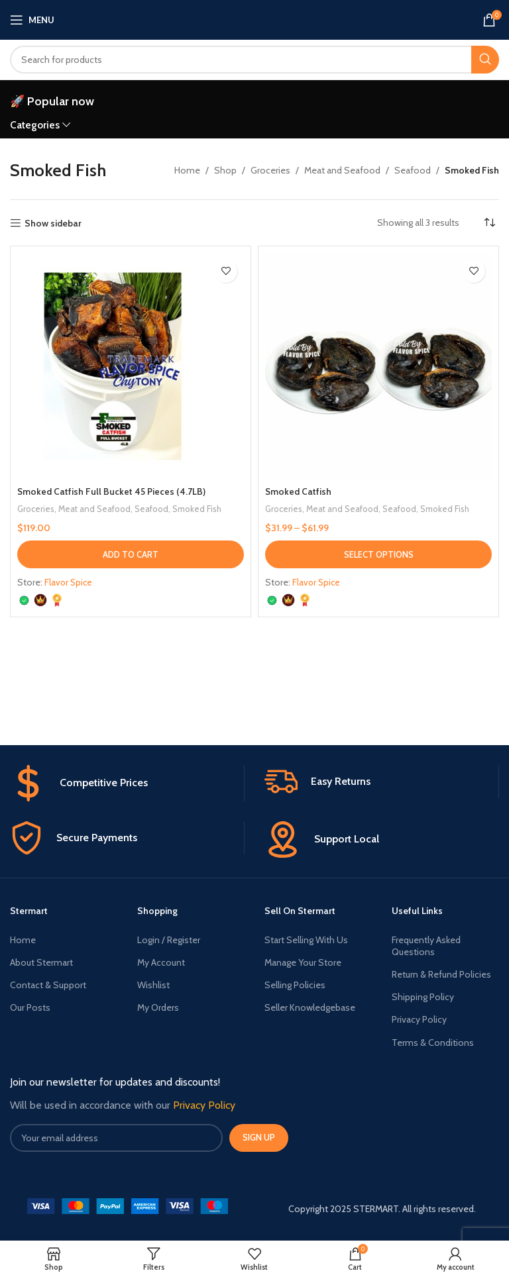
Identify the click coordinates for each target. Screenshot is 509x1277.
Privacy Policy (419, 1019)
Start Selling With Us (306, 940)
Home (187, 170)
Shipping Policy (423, 997)
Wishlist (153, 985)
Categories (35, 125)
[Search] (254, 60)
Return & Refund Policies (441, 974)
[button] (130, 554)
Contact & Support (48, 985)
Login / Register (168, 940)
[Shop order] (489, 222)
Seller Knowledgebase (309, 1007)
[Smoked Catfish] (378, 366)
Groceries (270, 170)
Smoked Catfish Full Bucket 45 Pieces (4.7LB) (111, 491)
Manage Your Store (302, 962)
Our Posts (30, 1007)
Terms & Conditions (433, 1042)
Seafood (412, 170)
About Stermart (41, 962)
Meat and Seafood (342, 170)
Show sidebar (53, 223)
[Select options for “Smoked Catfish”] (378, 554)
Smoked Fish (199, 508)
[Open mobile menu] (32, 20)
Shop (225, 170)
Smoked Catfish (298, 491)
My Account (161, 962)
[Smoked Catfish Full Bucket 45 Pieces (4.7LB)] (130, 366)
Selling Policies (294, 985)
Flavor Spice (69, 582)
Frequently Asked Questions (426, 946)
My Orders (158, 1007)
